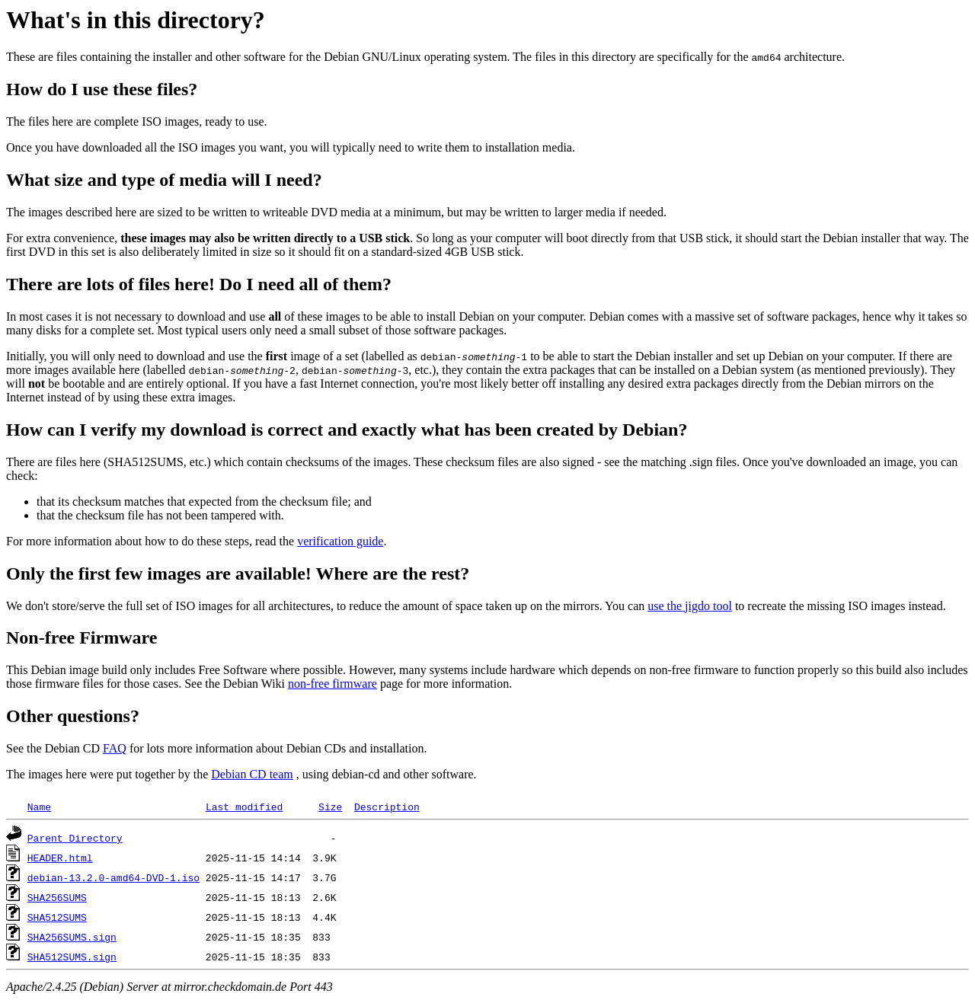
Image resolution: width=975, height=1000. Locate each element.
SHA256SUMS (57, 897)
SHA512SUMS (57, 917)
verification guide (340, 541)
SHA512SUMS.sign (72, 956)
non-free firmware (332, 683)
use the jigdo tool (689, 605)
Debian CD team (252, 774)
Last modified (244, 806)
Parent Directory (75, 838)
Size (330, 806)
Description (387, 806)
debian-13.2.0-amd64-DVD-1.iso (113, 877)
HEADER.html (60, 857)
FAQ (114, 748)
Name (39, 806)
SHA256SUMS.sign (72, 937)
